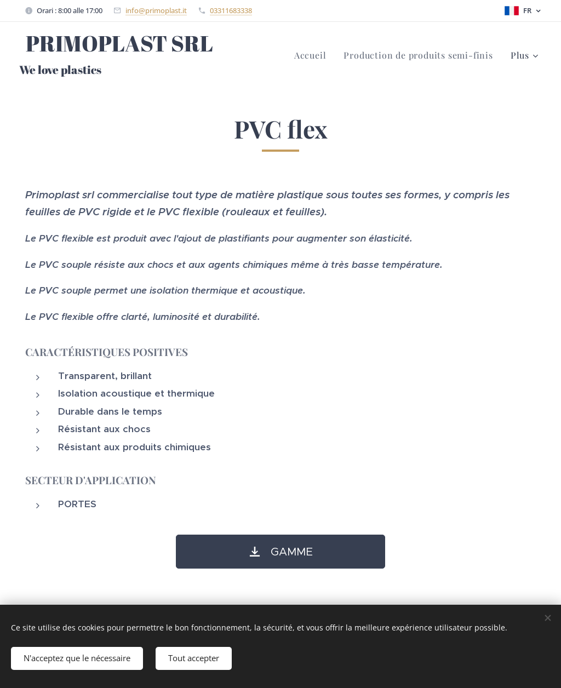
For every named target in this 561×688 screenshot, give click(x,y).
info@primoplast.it (156, 10)
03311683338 (231, 10)
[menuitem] (313, 55)
